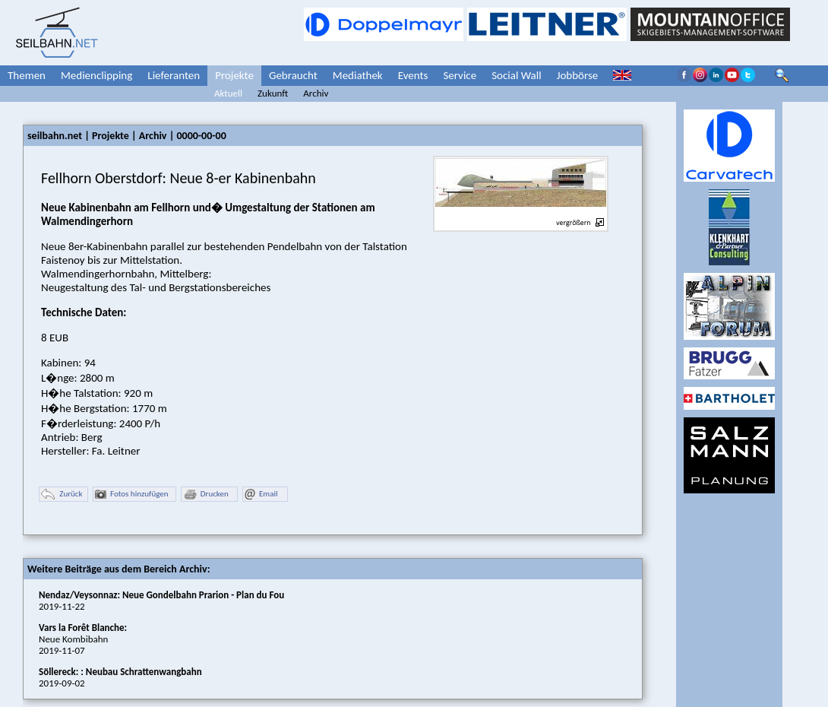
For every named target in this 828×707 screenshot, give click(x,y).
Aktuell (228, 93)
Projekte (234, 75)
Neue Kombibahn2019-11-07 (83, 639)
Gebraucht (293, 75)
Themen (27, 75)
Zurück (61, 494)
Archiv (315, 93)
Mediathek (358, 75)
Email (261, 494)
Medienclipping (96, 75)
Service (459, 75)
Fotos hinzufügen (132, 494)
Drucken (206, 494)
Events (413, 75)
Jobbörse (578, 75)
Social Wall (516, 75)
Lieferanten (173, 75)
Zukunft (273, 93)
